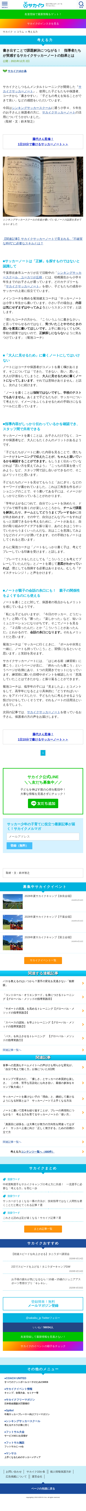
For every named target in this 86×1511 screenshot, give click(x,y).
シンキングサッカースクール (31, 107)
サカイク (8, 32)
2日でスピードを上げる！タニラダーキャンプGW (40, 1266)
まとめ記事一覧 (43, 1228)
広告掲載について (16, 1476)
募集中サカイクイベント (45, 887)
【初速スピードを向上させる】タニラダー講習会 (40, 1253)
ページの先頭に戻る (43, 1488)
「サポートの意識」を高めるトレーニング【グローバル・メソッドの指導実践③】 (38, 1010)
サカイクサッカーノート (58, 112)
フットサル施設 (43, 1445)
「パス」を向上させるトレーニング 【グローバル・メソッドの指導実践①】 (38, 1038)
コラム (20, 32)
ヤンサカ (43, 1455)
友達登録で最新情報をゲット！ (43, 14)
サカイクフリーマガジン (43, 1402)
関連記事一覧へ (12, 1049)
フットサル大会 (43, 1434)
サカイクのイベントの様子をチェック (43, 1346)
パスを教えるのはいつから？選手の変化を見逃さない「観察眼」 (38, 983)
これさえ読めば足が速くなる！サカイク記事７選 (32, 1217)
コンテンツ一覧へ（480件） (37, 1151)
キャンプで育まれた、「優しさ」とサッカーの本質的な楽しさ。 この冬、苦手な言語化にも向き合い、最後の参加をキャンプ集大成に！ (38, 1082)
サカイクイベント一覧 (43, 960)
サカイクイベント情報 (43, 1391)
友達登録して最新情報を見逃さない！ (43, 1336)
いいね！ (43, 1327)
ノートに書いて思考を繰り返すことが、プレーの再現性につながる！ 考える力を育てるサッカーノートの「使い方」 (38, 1112)
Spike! (43, 1412)
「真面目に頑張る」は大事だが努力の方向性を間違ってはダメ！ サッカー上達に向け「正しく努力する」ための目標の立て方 (38, 1128)
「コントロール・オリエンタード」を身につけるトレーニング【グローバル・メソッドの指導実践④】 (38, 996)
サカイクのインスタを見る (43, 23)
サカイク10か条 (17, 71)
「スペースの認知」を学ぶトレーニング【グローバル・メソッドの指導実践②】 (38, 1024)
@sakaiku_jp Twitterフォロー (43, 1317)
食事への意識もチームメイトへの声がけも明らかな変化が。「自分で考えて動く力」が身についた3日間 (38, 1067)
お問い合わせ (14, 1471)
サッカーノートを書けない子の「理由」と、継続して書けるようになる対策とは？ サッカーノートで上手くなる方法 (38, 1098)
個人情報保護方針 (60, 1471)
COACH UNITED (43, 1380)
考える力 (33, 32)
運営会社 (37, 1476)
